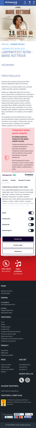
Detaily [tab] (13, 180)
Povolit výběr (17, 245)
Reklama (3, 372)
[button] (29, 3)
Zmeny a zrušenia (6, 365)
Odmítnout (18, 251)
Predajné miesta (5, 327)
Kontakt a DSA (5, 329)
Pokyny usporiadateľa (7, 369)
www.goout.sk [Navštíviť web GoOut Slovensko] (23, 367)
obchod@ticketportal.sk (8, 304)
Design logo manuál (6, 336)
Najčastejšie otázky (6, 313)
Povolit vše (18, 239)
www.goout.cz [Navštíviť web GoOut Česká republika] (23, 369)
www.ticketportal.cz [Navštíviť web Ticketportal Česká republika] (24, 365)
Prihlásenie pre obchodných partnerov (12, 339)
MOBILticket (4, 353)
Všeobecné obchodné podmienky (10, 331)
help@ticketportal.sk (7, 310)
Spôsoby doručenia (6, 291)
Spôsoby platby (5, 293)
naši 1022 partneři (12, 190)
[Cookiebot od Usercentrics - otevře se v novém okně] (25, 175)
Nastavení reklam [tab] (24, 180)
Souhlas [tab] (5, 180)
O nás (2, 322)
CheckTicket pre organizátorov (10, 391)
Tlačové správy (5, 367)
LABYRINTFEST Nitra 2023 (13, 48)
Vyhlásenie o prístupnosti (8, 341)
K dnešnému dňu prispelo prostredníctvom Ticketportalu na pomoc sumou (19, 402)
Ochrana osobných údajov (8, 334)
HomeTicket (4, 350)
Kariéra (3, 324)
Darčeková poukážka (7, 355)
